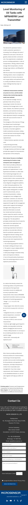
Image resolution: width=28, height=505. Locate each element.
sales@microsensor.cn (16, 441)
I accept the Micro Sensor (14, 480)
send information (10, 484)
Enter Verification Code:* (9, 473)
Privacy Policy (21, 480)
